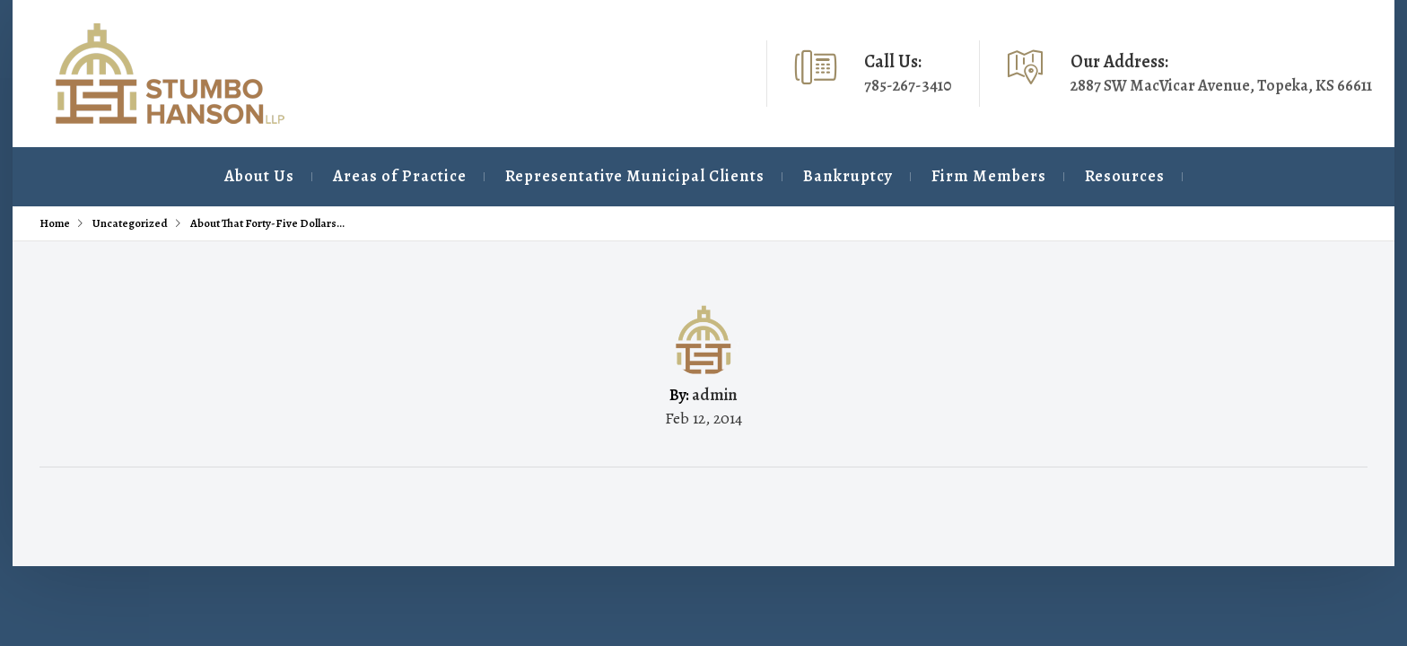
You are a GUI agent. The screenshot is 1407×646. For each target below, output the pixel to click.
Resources (1085, 176)
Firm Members (931, 176)
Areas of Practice (288, 176)
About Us (130, 176)
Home (54, 223)
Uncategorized (130, 223)
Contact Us (1246, 176)
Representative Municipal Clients (541, 176)
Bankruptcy (772, 176)
